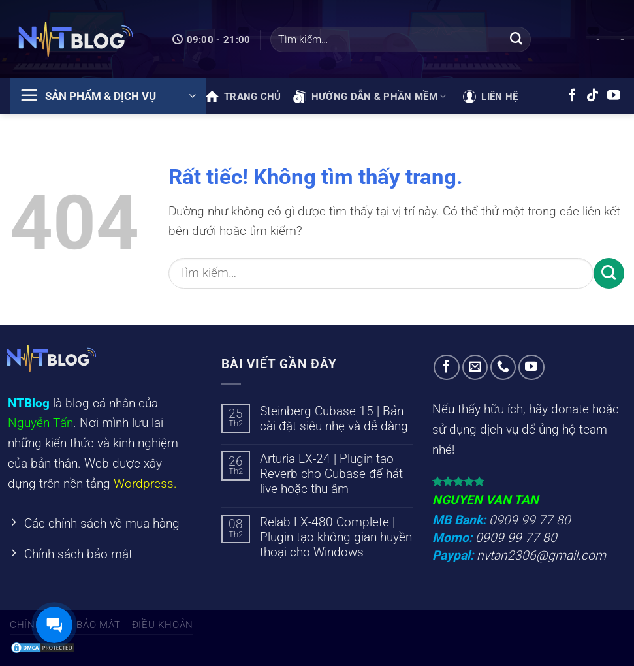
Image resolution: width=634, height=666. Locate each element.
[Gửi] (516, 40)
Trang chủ (243, 96)
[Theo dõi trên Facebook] (572, 96)
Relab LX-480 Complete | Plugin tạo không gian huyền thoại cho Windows (336, 537)
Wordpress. (145, 483)
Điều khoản (162, 625)
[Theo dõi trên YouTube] (613, 96)
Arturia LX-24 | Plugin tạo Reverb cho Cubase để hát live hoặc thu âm (331, 473)
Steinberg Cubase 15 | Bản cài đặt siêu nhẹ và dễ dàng (334, 419)
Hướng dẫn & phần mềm (370, 96)
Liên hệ (490, 96)
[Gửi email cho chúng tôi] (475, 368)
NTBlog (29, 403)
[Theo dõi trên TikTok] (592, 96)
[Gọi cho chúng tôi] (503, 368)
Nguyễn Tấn (40, 422)
